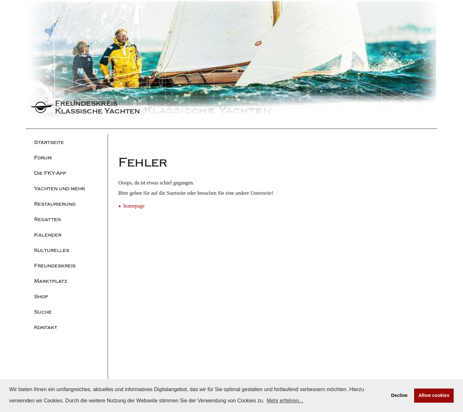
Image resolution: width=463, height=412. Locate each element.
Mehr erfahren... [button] (285, 400)
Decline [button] (399, 395)
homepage (134, 206)
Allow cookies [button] (434, 395)
